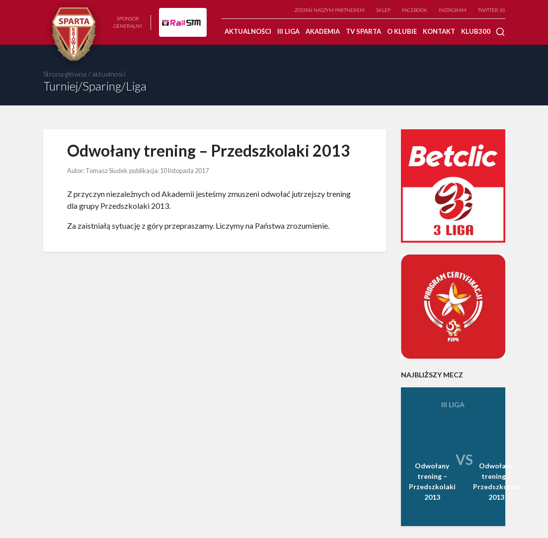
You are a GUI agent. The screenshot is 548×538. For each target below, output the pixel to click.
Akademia (323, 31)
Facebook (414, 10)
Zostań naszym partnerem (330, 10)
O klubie (402, 31)
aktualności (109, 74)
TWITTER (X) (491, 10)
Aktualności (248, 31)
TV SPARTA (363, 31)
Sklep (383, 10)
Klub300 (475, 31)
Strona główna (64, 74)
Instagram (453, 10)
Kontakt (439, 31)
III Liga (288, 31)
